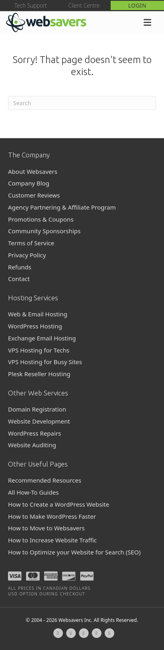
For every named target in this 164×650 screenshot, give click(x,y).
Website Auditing (32, 445)
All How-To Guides (33, 492)
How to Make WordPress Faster (52, 516)
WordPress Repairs (34, 433)
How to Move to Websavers (46, 528)
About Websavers (32, 171)
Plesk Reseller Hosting (39, 374)
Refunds (19, 267)
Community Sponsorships (44, 231)
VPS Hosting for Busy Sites (45, 362)
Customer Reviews (34, 195)
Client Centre (83, 5)
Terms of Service (31, 243)
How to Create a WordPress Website (58, 504)
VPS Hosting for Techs (38, 350)
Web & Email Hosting (37, 314)
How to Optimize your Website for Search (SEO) (74, 552)
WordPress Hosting (35, 326)
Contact (19, 279)
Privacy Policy (27, 255)
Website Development (39, 421)
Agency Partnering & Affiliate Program (62, 207)
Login (137, 5)
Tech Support (30, 5)
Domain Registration (37, 409)
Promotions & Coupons (40, 219)
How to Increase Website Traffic (52, 540)
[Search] (82, 103)
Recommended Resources (44, 480)
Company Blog (28, 183)
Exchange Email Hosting (42, 338)
